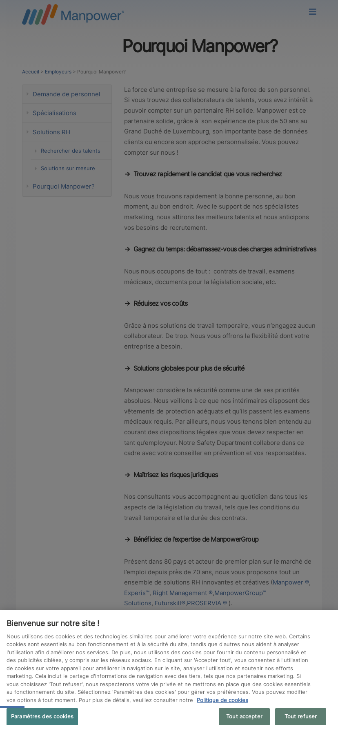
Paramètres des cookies (42, 716)
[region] (169, 670)
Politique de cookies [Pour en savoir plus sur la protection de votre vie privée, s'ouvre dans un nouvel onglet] (222, 700)
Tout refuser (301, 716)
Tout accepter (244, 716)
